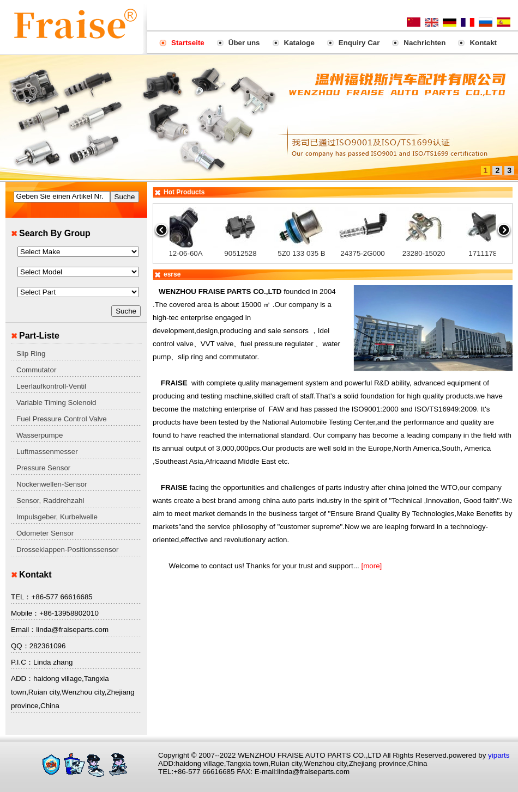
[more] (370, 566)
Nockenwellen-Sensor (51, 484)
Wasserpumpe (39, 435)
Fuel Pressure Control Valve (61, 419)
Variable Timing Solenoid (56, 402)
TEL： (21, 597)
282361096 (47, 646)
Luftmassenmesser (47, 451)
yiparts (498, 755)
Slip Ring (30, 353)
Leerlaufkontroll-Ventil (51, 386)
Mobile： (25, 613)
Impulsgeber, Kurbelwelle (57, 517)
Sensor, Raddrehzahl (50, 500)
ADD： (22, 678)
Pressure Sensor (43, 468)
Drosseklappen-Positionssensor (67, 549)
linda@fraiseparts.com (72, 629)
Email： (23, 629)
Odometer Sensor (45, 533)
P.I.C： (22, 662)
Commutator (36, 370)
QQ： (20, 646)
